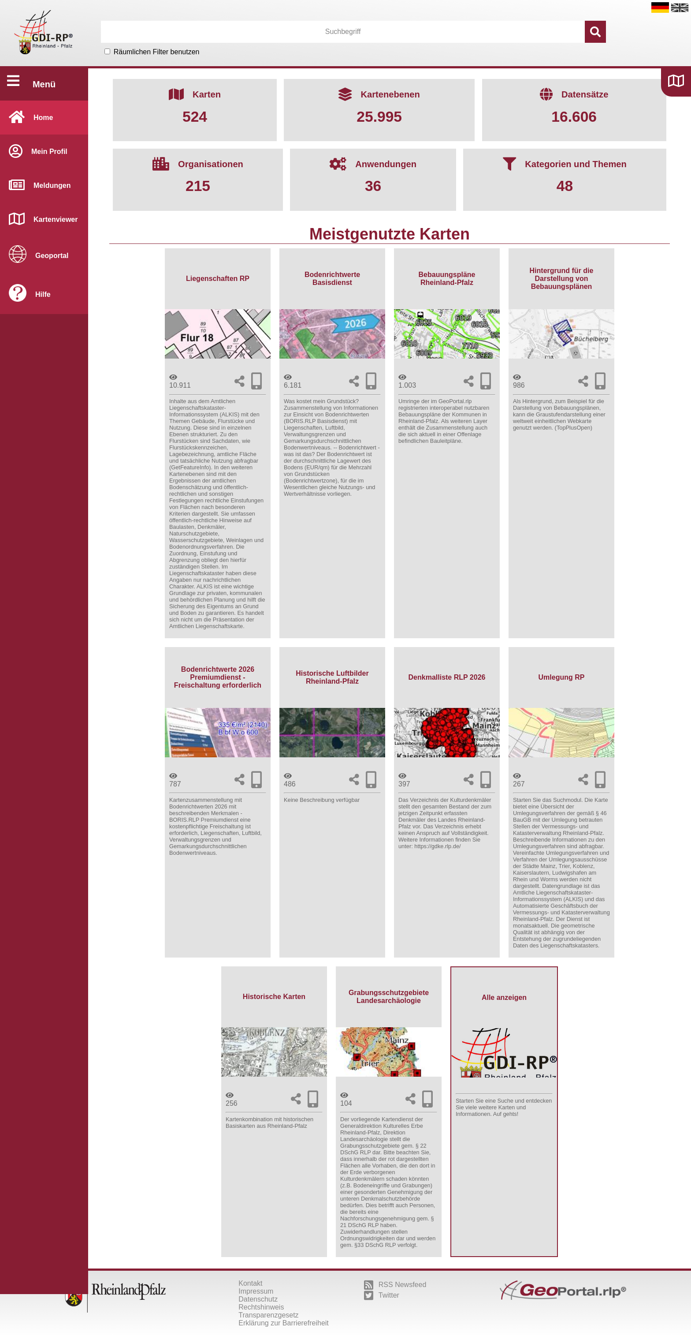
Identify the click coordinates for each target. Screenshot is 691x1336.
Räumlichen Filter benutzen (157, 52)
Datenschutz (258, 1299)
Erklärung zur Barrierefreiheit (283, 1323)
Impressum (255, 1291)
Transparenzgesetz (268, 1315)
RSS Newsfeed (395, 1285)
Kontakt (250, 1283)
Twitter (381, 1295)
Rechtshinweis (261, 1307)
